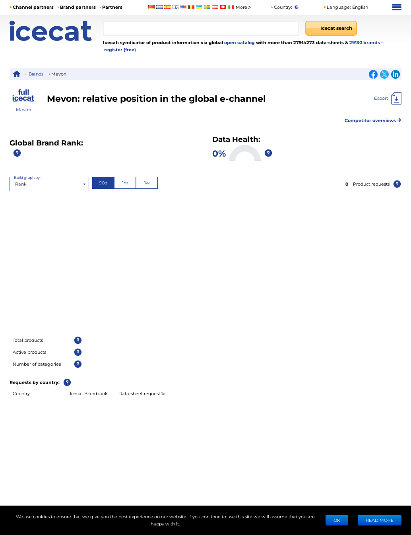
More (244, 7)
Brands (36, 74)
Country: (281, 7)
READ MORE (380, 520)
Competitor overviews (373, 119)
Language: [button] (337, 7)
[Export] (387, 98)
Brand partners (78, 7)
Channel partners (33, 7)
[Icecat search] (331, 28)
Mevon (23, 109)
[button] (346, 7)
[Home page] (56, 31)
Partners (112, 7)
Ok (336, 520)
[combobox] (201, 28)
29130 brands (365, 42)
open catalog (239, 42)
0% (219, 153)
